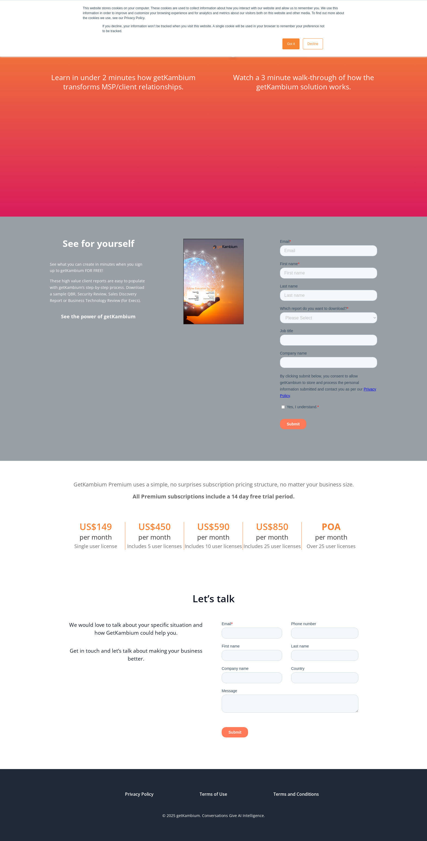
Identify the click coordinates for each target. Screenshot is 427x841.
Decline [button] (312, 44)
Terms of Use (213, 794)
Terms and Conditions (296, 794)
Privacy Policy (139, 794)
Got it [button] (291, 44)
